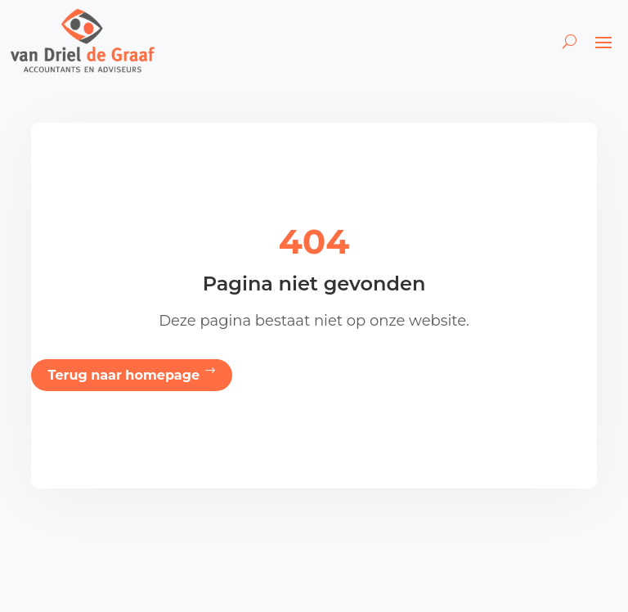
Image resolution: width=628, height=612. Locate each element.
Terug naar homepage (123, 375)
